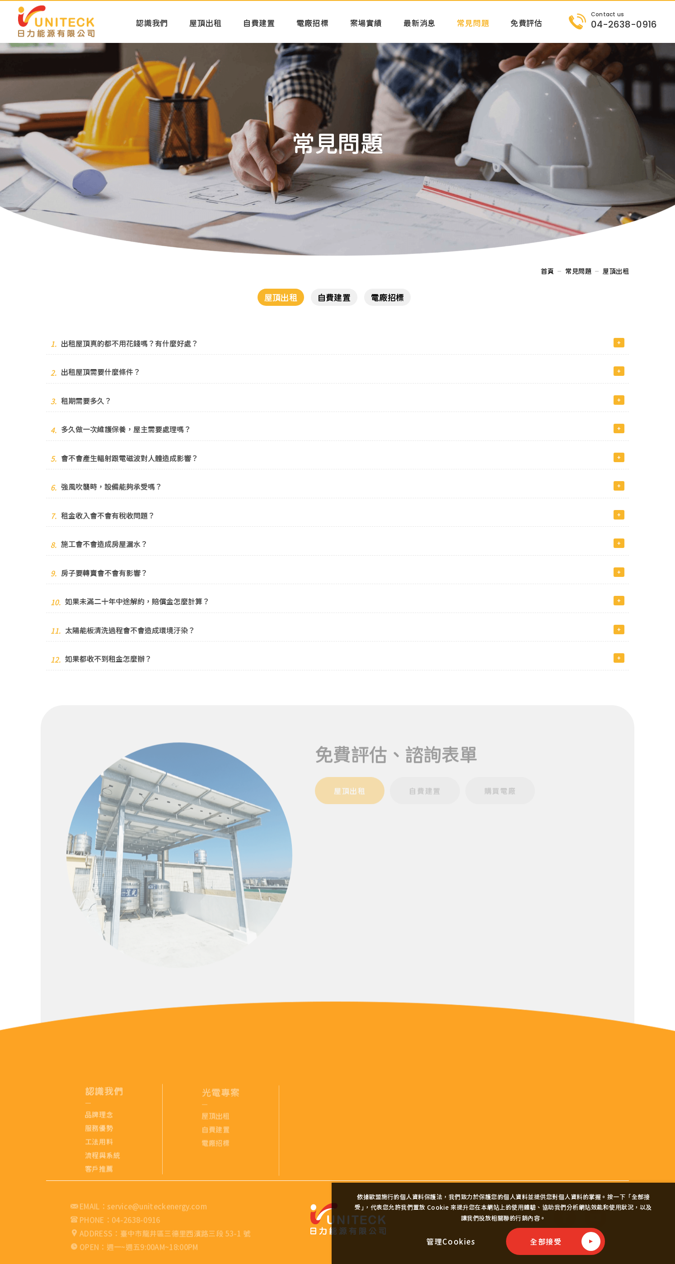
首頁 (547, 271)
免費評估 (527, 23)
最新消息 (419, 23)
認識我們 (152, 23)
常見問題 (473, 23)
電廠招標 (312, 23)
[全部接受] (555, 1241)
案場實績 (366, 23)
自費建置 (259, 23)
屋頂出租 (205, 23)
